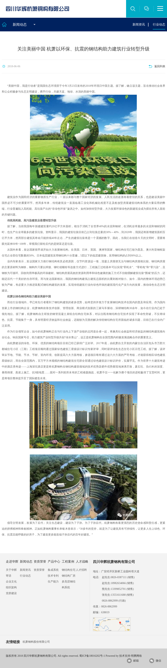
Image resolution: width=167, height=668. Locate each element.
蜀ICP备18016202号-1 (92, 655)
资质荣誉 (39, 569)
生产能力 (53, 581)
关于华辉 (11, 569)
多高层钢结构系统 (68, 584)
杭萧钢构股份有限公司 (36, 641)
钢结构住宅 (68, 569)
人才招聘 (81, 569)
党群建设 (11, 593)
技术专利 (53, 575)
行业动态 (159, 24)
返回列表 (156, 66)
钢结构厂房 (68, 575)
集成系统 (53, 569)
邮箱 (133, 660)
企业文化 (11, 581)
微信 (155, 660)
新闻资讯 (139, 24)
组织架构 (11, 587)
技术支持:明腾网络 (130, 655)
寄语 (8, 575)
